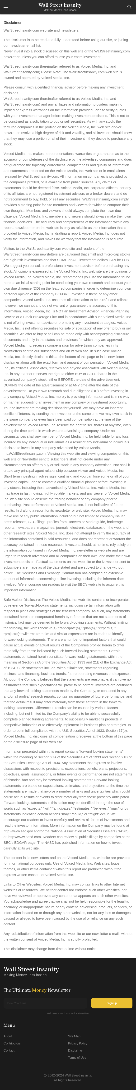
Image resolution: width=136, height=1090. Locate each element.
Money (39, 990)
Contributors (12, 1043)
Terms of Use (77, 1057)
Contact (9, 1050)
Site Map (74, 1036)
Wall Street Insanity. (78, 1075)
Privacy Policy (77, 1043)
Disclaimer (75, 1050)
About (8, 1036)
